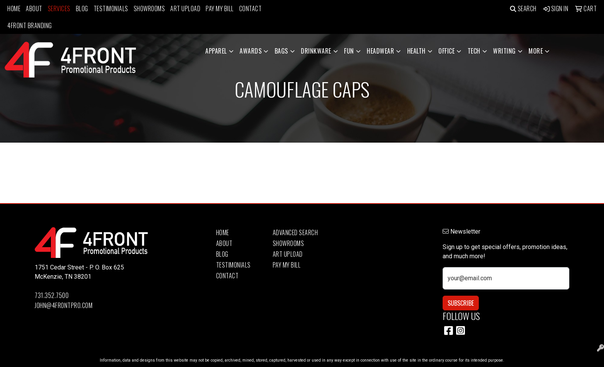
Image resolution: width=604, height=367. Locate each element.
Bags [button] (281, 51)
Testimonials (111, 8)
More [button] (535, 51)
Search (523, 8)
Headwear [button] (380, 51)
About (34, 8)
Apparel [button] (216, 51)
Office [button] (446, 51)
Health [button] (416, 51)
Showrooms (149, 8)
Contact (250, 8)
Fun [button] (349, 51)
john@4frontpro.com (63, 305)
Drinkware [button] (316, 51)
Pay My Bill (220, 8)
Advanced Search (295, 232)
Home (13, 8)
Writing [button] (504, 51)
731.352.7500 (52, 295)
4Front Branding (29, 25)
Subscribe (461, 303)
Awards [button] (251, 51)
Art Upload (185, 8)
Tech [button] (474, 51)
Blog (82, 8)
